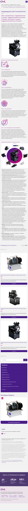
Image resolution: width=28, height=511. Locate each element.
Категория (6, 7)
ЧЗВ (7, 496)
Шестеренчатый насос (19, 460)
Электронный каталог (13, 496)
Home (4, 7)
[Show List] (26, 245)
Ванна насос (14, 460)
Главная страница (5, 495)
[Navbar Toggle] (27, 2)
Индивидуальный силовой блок (20, 7)
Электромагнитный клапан (5, 461)
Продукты (15, 495)
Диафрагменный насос (5, 374)
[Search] (12, 360)
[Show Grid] (25, 245)
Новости (3, 496)
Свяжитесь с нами (22, 496)
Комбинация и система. (12, 7)
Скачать (4, 433)
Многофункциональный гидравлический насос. (9, 381)
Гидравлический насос (16, 461)
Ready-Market (10, 500)
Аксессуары (4, 389)
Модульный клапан (10, 461)
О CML (11, 495)
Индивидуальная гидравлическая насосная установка (10, 386)
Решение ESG (21, 495)
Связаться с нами (4, 462)
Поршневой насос (5, 372)
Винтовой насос (4, 367)
